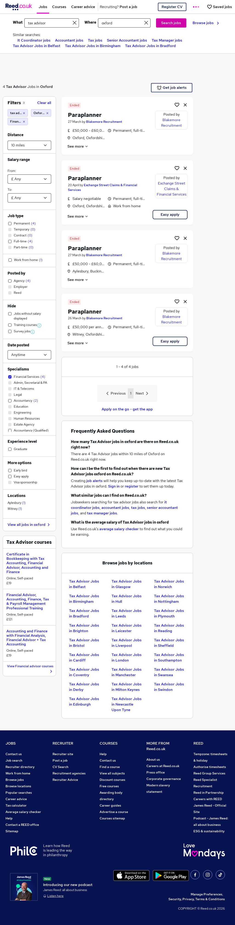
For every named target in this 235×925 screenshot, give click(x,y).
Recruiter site (63, 754)
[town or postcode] (124, 23)
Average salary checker (23, 812)
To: (10, 190)
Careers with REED (207, 799)
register (131, 486)
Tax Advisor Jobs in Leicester (127, 628)
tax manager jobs (102, 513)
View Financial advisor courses (30, 669)
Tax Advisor (16, 86)
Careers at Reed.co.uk (162, 766)
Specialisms (18, 369)
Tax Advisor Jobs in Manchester (127, 672)
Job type (15, 215)
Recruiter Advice (65, 780)
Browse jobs (206, 22)
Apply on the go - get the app (127, 409)
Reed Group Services (209, 773)
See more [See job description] (77, 146)
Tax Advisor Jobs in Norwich (169, 584)
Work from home (18, 773)
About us (153, 759)
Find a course (110, 767)
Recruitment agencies (69, 773)
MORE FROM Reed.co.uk (157, 746)
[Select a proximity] (29, 145)
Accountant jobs (69, 40)
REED (198, 743)
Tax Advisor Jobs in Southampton (169, 657)
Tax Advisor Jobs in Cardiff (84, 657)
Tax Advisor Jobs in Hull (127, 599)
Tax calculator (16, 805)
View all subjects (112, 773)
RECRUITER (63, 743)
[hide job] (185, 104)
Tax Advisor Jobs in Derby (84, 687)
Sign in (114, 486)
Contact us (14, 754)
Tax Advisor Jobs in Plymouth (169, 613)
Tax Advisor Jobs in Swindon (169, 687)
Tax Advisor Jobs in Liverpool (127, 643)
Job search (14, 760)
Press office (155, 772)
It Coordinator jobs (33, 40)
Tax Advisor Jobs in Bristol (84, 643)
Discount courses (112, 780)
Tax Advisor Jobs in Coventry (84, 672)
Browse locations (18, 786)
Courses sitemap (112, 818)
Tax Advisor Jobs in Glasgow (127, 584)
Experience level (22, 441)
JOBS (11, 743)
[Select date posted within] (29, 354)
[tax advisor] (18, 112)
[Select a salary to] (29, 197)
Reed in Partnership (208, 792)
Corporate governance (163, 779)
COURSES (109, 743)
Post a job (60, 760)
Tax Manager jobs (167, 40)
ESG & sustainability (209, 831)
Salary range (19, 159)
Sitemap (12, 831)
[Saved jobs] (219, 7)
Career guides (110, 805)
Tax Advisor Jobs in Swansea (169, 672)
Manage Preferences (206, 894)
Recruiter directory (20, 767)
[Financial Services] (18, 121)
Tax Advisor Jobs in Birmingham (92, 45)
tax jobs (138, 507)
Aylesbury (17, 503)
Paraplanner (85, 114)
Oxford (46, 86)
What (17, 22)
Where (90, 22)
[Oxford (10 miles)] (41, 112)
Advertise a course (114, 812)
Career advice (16, 799)
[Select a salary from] (29, 179)
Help (9, 818)
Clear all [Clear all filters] (44, 102)
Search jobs (171, 22)
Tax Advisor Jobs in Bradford (150, 45)
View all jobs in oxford (29, 524)
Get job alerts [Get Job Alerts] (172, 87)
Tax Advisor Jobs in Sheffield (169, 643)
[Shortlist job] (177, 104)
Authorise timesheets (209, 767)
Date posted (18, 345)
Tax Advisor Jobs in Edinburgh (84, 701)
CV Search (60, 767)
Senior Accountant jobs (127, 40)
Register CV (172, 6)
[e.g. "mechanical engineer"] (51, 23)
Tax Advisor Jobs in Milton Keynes (127, 687)
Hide (12, 306)
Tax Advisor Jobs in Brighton (84, 628)
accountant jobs (115, 507)
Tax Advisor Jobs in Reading (169, 628)
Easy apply (170, 214)
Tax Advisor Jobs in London (127, 657)
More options (19, 462)
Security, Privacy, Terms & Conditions (196, 899)
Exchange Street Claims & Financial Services (171, 189)
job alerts (94, 480)
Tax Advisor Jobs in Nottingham (169, 599)
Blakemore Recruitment (104, 122)
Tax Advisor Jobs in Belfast (36, 45)
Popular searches (19, 792)
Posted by (16, 273)
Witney (15, 509)
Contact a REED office (22, 825)
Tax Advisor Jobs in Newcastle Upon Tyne (127, 704)
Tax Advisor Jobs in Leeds (127, 613)
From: (12, 171)
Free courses (109, 786)
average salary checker (119, 529)
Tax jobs (95, 40)
